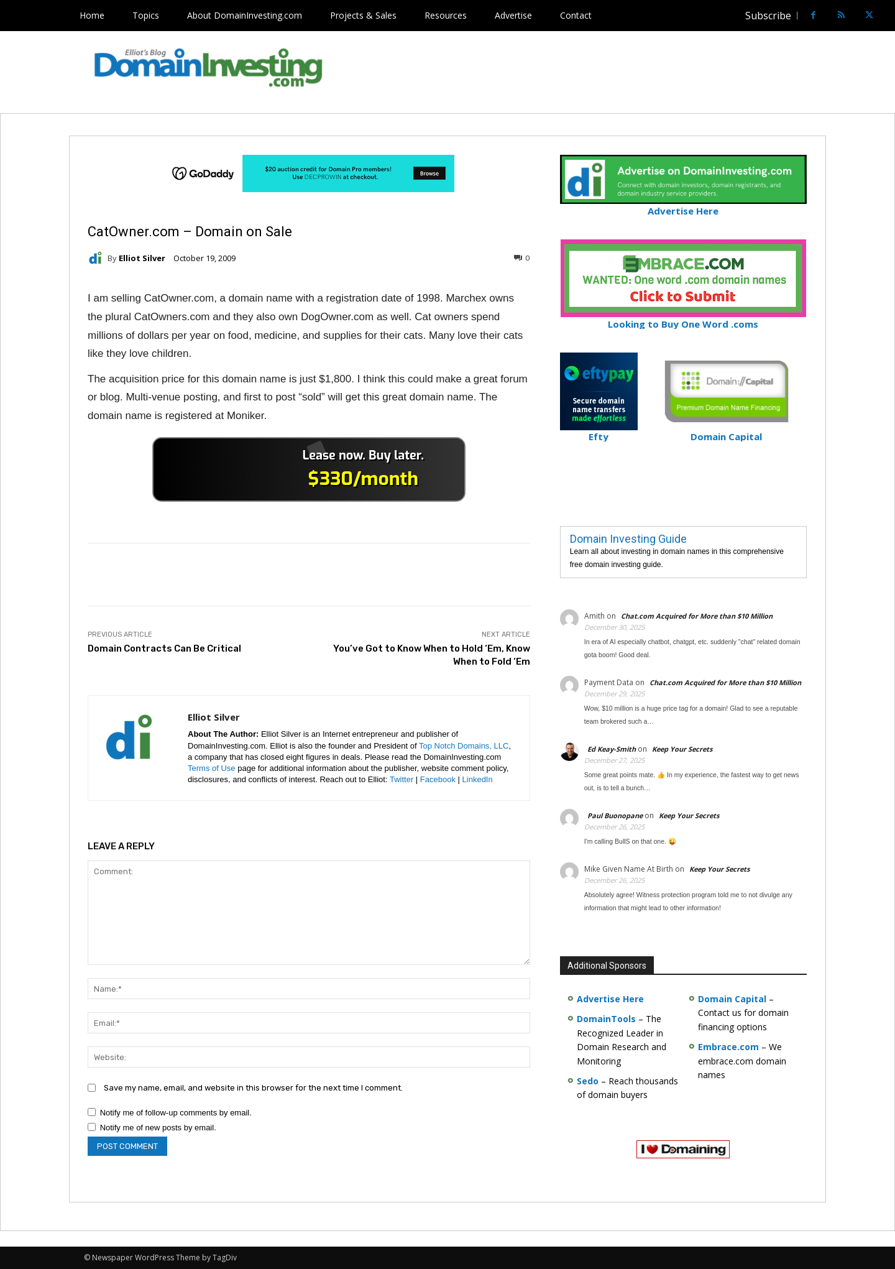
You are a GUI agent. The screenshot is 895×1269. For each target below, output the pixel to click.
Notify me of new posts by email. (158, 1127)
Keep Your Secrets (682, 749)
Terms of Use (212, 768)
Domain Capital (732, 999)
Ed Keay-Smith (611, 749)
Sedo (588, 1081)
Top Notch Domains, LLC (464, 745)
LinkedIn (477, 779)
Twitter (401, 779)
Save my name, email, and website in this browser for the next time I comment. (253, 1087)
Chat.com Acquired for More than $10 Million (697, 616)
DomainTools (606, 1019)
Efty (599, 431)
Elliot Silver (142, 258)
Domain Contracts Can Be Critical (164, 648)
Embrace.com (728, 1047)
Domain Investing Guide (628, 538)
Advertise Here (683, 205)
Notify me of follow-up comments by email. (176, 1112)
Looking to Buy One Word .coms (683, 318)
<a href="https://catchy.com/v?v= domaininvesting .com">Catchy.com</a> (309, 469)
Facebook (438, 779)
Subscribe (768, 15)
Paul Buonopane (615, 815)
